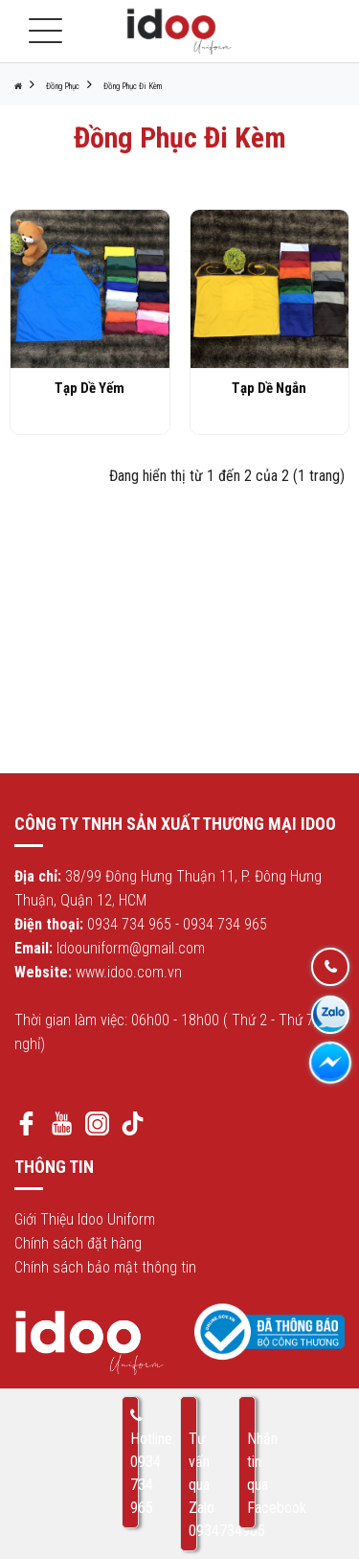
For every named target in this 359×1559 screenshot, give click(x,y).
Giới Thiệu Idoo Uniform (84, 1219)
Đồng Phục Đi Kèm (132, 86)
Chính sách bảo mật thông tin (105, 1267)
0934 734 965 (129, 924)
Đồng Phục (62, 86)
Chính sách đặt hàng (78, 1243)
